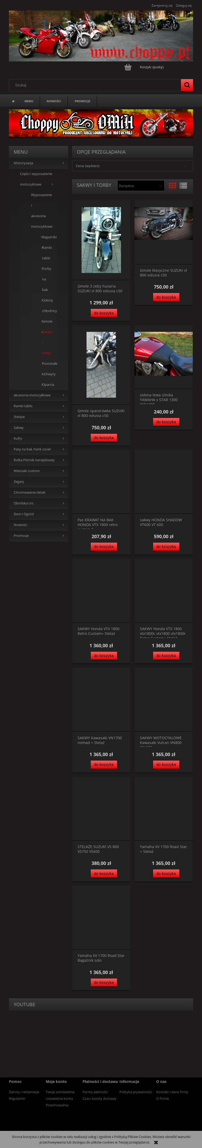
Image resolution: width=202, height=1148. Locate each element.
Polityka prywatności (135, 1091)
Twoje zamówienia (60, 1091)
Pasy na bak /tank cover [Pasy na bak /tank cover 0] (32, 449)
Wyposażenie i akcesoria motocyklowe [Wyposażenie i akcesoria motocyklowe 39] (38, 211)
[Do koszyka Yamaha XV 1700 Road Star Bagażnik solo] (104, 983)
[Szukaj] (187, 85)
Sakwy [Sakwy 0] (19, 427)
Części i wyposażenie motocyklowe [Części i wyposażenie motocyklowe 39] (36, 179)
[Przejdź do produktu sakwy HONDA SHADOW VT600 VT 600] (163, 482)
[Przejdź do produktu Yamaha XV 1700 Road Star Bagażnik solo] (101, 918)
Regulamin (17, 1098)
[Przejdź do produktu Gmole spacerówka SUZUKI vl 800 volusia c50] (101, 365)
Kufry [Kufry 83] (18, 438)
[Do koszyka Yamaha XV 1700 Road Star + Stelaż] (166, 873)
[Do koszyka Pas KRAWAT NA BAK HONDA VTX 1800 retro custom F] (104, 547)
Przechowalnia (57, 1105)
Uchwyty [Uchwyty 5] (44, 374)
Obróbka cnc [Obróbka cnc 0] (24, 503)
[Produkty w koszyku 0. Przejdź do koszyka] (144, 67)
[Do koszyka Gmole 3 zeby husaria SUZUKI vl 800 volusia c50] (104, 313)
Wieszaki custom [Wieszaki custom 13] (27, 471)
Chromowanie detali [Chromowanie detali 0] (29, 492)
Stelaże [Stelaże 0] (19, 417)
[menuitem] (29, 101)
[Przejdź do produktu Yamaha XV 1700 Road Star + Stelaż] (163, 809)
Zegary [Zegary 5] (19, 481)
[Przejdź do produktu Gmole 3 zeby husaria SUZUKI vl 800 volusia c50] (101, 240)
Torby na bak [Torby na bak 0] (44, 279)
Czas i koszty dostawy (100, 1098)
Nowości (20, 525)
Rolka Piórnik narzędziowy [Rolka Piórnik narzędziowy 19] (34, 460)
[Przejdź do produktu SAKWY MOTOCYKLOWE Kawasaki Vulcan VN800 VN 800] (163, 700)
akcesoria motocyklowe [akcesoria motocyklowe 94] (32, 395)
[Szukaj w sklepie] (96, 85)
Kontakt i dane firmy (172, 1091)
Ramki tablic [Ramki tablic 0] (44, 252)
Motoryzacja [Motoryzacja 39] (23, 163)
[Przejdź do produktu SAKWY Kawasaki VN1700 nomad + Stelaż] (101, 700)
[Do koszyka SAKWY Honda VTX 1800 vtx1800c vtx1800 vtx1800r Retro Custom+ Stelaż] (166, 656)
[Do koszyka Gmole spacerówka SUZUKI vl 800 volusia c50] (104, 438)
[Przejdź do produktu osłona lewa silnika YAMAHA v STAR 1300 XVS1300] (163, 357)
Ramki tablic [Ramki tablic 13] (23, 406)
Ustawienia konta (59, 1098)
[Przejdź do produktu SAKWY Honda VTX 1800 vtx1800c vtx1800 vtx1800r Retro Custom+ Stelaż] (163, 591)
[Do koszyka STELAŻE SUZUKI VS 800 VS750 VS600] (104, 873)
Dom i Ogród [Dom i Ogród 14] (24, 514)
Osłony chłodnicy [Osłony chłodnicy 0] (44, 305)
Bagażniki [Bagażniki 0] (44, 237)
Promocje (21, 535)
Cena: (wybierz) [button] (87, 165)
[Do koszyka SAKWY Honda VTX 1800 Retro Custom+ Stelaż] (104, 656)
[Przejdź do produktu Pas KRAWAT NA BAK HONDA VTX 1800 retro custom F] (101, 482)
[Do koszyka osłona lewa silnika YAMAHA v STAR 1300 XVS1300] (166, 422)
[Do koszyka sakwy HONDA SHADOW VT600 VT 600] (166, 547)
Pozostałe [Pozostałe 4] (44, 363)
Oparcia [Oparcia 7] (44, 384)
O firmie (162, 1098)
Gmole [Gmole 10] (44, 321)
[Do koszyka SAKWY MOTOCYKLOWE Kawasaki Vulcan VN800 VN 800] (166, 765)
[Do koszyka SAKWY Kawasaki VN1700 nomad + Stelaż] (104, 765)
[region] (101, 123)
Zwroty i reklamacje (24, 1091)
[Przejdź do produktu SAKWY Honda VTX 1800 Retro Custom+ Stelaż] (101, 591)
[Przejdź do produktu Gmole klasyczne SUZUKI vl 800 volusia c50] (163, 232)
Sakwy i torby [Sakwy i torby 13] (44, 342)
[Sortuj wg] (140, 186)
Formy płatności (95, 1091)
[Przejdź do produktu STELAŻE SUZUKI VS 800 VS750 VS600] (101, 809)
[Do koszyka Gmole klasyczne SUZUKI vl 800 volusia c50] (166, 297)
